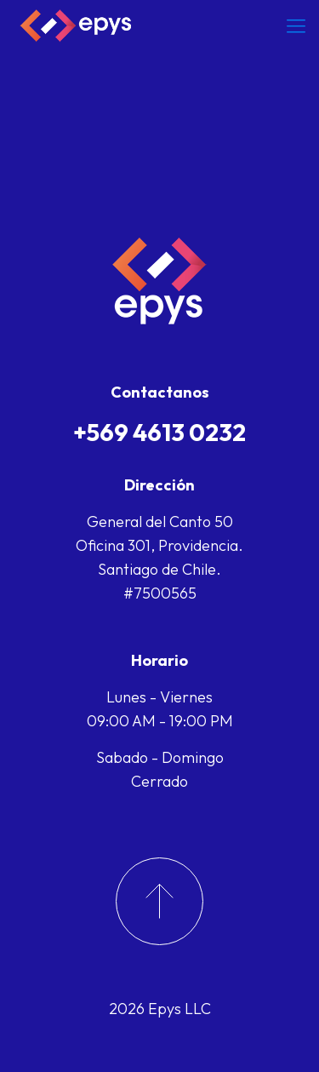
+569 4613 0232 (159, 432)
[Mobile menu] (296, 25)
